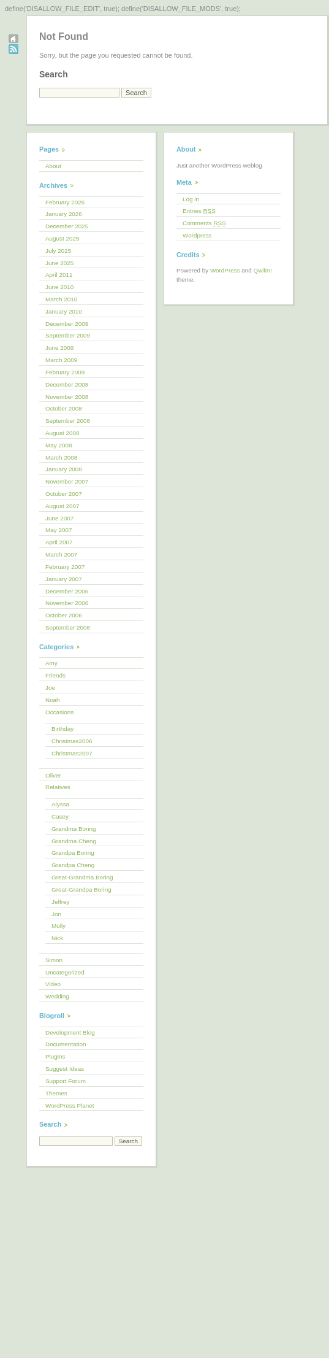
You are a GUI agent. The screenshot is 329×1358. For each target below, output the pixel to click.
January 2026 (63, 213)
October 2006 (63, 615)
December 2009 (66, 323)
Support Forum (65, 1081)
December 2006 (66, 591)
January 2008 (63, 469)
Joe (50, 687)
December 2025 (66, 226)
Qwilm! (263, 270)
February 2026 (65, 202)
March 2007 (61, 554)
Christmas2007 (71, 753)
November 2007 (66, 481)
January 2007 (63, 579)
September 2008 (67, 420)
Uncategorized (65, 972)
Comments (204, 223)
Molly (58, 925)
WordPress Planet (69, 1105)
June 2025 (59, 263)
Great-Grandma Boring (82, 877)
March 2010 (61, 299)
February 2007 (65, 566)
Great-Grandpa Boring (81, 889)
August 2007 (62, 506)
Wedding (57, 996)
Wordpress (197, 235)
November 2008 (66, 396)
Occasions (59, 712)
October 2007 (63, 493)
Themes (56, 1093)
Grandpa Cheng (72, 865)
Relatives (57, 787)
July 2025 (58, 250)
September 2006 (67, 627)
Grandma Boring (73, 828)
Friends (55, 675)
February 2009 (65, 372)
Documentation (65, 1044)
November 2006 (66, 603)
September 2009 (67, 335)
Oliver (53, 775)
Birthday (62, 728)
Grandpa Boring (72, 852)
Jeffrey (60, 901)
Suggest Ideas (64, 1068)
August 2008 (62, 433)
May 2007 (58, 530)
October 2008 (63, 408)
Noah (52, 699)
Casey (60, 816)
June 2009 (59, 347)
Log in (191, 199)
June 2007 (59, 518)
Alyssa (60, 804)
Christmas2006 (71, 741)
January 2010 (63, 311)
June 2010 (59, 287)
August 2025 (62, 238)
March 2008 (61, 457)
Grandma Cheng (73, 841)
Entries (199, 210)
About (53, 166)
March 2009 (61, 360)
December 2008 (66, 384)
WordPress (225, 270)
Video (53, 984)
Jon (56, 914)
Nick (57, 938)
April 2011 (58, 274)
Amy (51, 663)
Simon (53, 960)
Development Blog (70, 1032)
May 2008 (58, 445)
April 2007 (58, 542)
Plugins (55, 1056)
